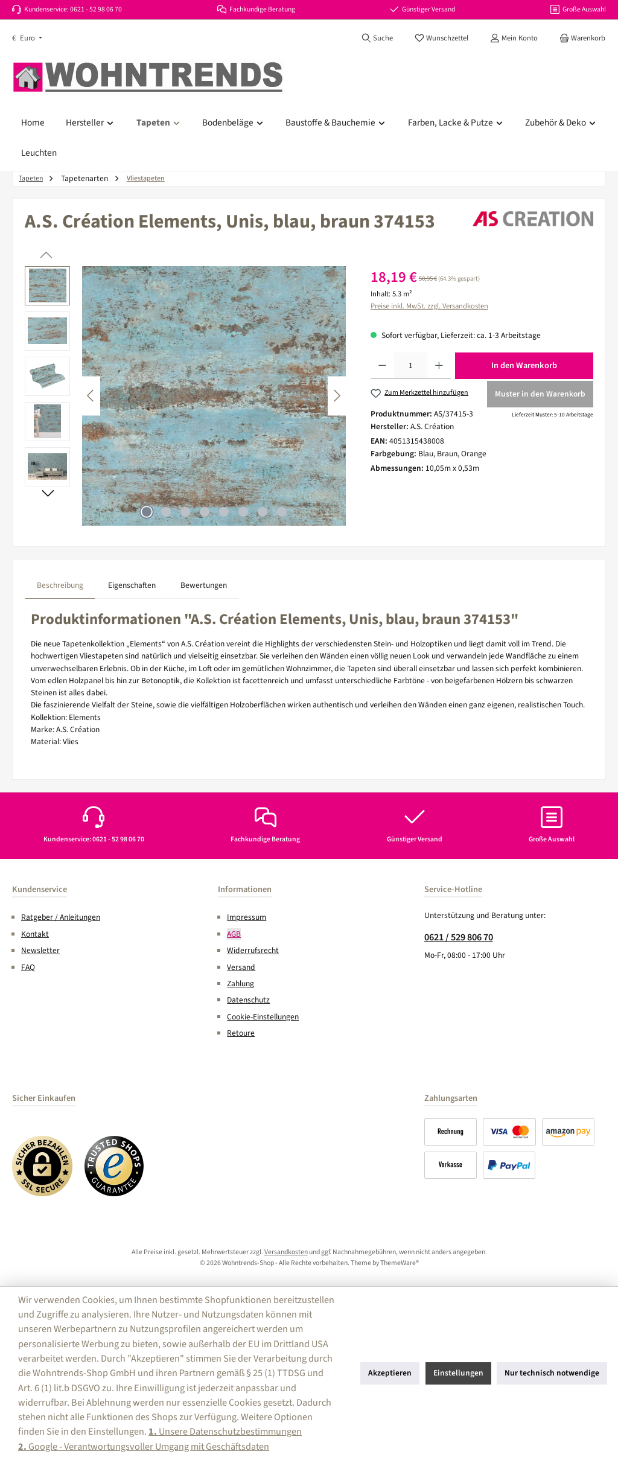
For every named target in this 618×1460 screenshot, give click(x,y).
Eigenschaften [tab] (132, 585)
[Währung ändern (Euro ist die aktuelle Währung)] (27, 38)
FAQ (28, 967)
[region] (185, 396)
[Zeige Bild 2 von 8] (166, 512)
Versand (241, 967)
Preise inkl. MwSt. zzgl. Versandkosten (429, 306)
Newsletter (40, 950)
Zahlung (240, 983)
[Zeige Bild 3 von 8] (185, 512)
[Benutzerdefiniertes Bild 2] (114, 1166)
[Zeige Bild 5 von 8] (224, 512)
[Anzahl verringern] (382, 365)
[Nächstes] (337, 395)
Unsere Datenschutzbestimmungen (225, 1431)
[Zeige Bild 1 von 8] (146, 512)
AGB (234, 934)
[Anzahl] (410, 365)
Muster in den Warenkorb (540, 394)
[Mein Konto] (514, 38)
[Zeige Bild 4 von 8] (204, 512)
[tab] (60, 585)
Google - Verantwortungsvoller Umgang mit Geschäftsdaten (143, 1446)
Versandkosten (286, 1252)
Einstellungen (458, 1373)
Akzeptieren (390, 1373)
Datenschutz (248, 1000)
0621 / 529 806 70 (458, 937)
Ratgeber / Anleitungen (60, 917)
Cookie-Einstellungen (263, 1016)
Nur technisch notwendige (552, 1373)
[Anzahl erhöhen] (439, 365)
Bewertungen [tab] (203, 585)
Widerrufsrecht (253, 950)
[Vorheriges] (91, 395)
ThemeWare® (399, 1263)
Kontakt (35, 934)
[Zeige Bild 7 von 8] (262, 512)
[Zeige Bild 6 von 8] (243, 512)
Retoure (241, 1033)
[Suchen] (377, 38)
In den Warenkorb (524, 365)
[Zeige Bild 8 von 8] (282, 512)
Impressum (246, 917)
